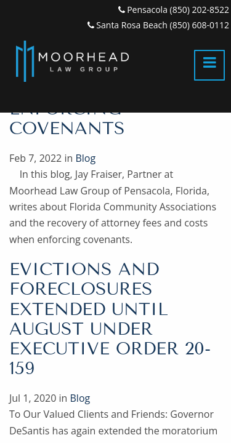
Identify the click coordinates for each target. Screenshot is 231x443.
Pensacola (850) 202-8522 (173, 9)
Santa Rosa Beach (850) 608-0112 (158, 25)
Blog (85, 158)
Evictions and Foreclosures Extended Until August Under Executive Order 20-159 (110, 319)
